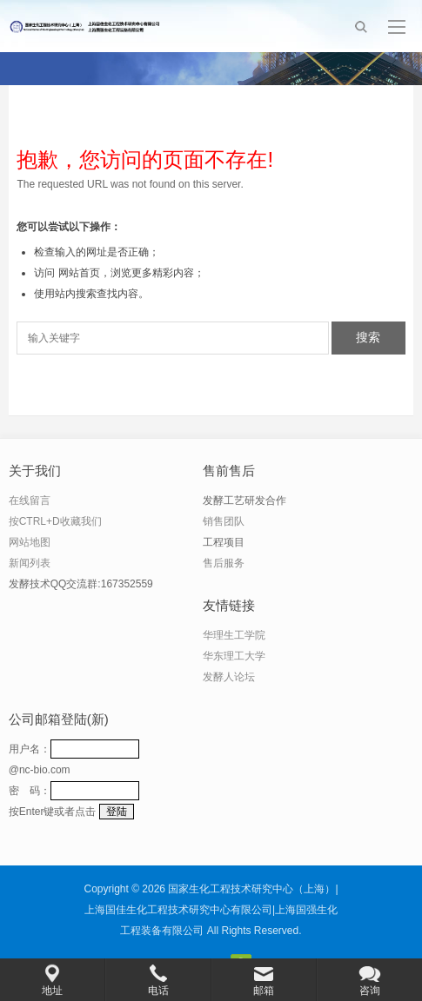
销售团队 (223, 521)
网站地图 (29, 542)
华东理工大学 (234, 656)
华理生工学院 (234, 635)
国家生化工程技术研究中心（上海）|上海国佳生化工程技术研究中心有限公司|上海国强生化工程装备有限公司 (211, 910)
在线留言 (29, 500)
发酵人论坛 (229, 677)
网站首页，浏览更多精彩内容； (131, 273)
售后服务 (223, 563)
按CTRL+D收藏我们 (55, 521)
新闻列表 (29, 563)
